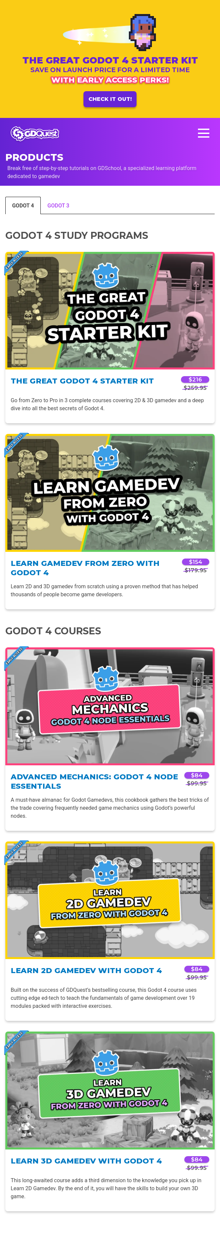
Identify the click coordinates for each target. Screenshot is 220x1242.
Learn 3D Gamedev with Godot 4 (86, 1161)
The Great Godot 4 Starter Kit (82, 380)
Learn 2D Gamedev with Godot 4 (86, 970)
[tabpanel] (110, 720)
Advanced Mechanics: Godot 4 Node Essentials (94, 781)
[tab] (23, 205)
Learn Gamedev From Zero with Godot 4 (85, 568)
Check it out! (110, 99)
